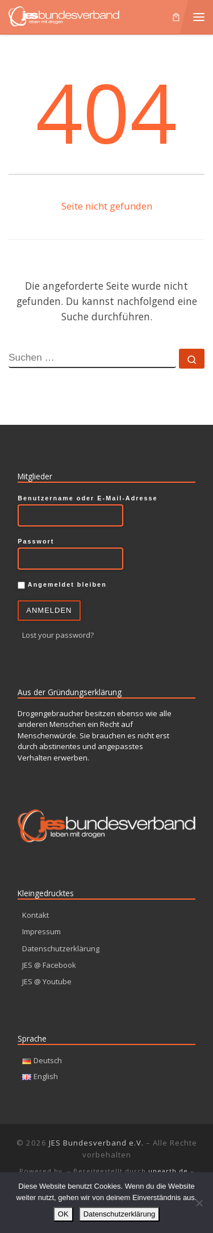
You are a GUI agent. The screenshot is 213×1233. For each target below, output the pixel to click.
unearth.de (168, 1171)
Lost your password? (58, 635)
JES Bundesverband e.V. (96, 1143)
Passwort (36, 541)
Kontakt (35, 915)
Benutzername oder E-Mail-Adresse (87, 498)
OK (63, 1214)
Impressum (41, 931)
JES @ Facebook (49, 965)
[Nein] (198, 1203)
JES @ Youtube (47, 981)
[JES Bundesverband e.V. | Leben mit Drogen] (64, 15)
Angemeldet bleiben (62, 585)
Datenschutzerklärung (60, 948)
